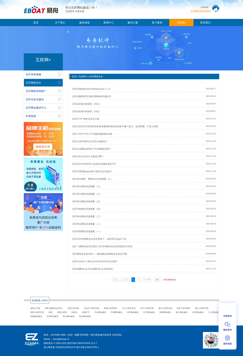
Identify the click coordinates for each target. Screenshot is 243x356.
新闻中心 (108, 22)
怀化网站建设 (85, 316)
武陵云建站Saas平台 (54, 308)
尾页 (157, 280)
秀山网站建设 (69, 316)
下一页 (147, 280)
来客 (50, 312)
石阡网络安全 (96, 76)
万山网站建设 (100, 312)
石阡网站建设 (133, 312)
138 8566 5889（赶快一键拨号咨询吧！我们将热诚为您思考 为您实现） (86, 334)
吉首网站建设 (52, 316)
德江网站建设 (181, 312)
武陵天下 (86, 312)
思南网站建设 (165, 312)
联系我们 (205, 22)
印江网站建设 (149, 312)
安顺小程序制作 (110, 308)
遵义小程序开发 (202, 308)
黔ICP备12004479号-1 (87, 347)
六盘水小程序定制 (91, 308)
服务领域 (84, 22)
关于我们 (60, 22)
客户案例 (157, 22)
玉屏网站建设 (116, 312)
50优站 (74, 312)
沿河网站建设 (198, 312)
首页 (35, 22)
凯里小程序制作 (183, 308)
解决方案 (133, 22)
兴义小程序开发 (129, 308)
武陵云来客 (62, 312)
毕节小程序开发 (147, 308)
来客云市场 (35, 308)
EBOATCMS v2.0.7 (87, 343)
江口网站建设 (214, 312)
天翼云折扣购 (73, 308)
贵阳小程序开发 (37, 312)
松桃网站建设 (36, 316)
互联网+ (181, 22)
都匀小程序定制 (165, 308)
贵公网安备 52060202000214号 (60, 347)
